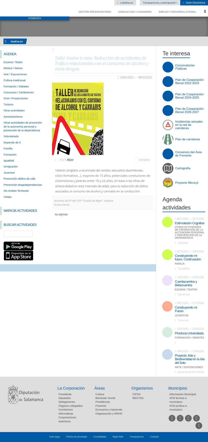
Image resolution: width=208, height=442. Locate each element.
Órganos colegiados (71, 405)
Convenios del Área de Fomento (188, 154)
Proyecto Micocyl (186, 182)
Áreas (99, 388)
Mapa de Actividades (20, 210)
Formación (10, 154)
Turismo (8, 104)
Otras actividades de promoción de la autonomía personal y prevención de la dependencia (23, 126)
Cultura (100, 394)
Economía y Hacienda (109, 409)
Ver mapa (144, 160)
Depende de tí (12, 142)
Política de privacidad (76, 436)
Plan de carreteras (187, 139)
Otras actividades (14, 110)
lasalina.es (17, 41)
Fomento (101, 405)
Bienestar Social (105, 398)
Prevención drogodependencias (23, 184)
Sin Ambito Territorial (16, 190)
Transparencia (136, 436)
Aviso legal (54, 436)
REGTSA (138, 398)
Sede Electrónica (195, 2)
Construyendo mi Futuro (186, 309)
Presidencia (103, 401)
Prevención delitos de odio (20, 178)
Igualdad (9, 160)
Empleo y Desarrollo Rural (177, 11)
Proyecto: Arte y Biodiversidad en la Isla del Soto (189, 359)
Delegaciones (67, 401)
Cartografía (182, 168)
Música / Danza (13, 68)
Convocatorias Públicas (185, 67)
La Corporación (71, 388)
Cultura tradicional (15, 80)
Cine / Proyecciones (16, 98)
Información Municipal (182, 394)
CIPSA (136, 394)
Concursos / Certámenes (19, 92)
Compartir (4, 267)
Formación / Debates (16, 86)
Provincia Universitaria (189, 333)
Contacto (154, 436)
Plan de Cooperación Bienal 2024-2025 (189, 96)
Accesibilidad (99, 436)
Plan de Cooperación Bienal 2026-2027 (189, 110)
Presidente (65, 394)
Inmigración (11, 166)
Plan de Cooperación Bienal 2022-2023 (189, 81)
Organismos (142, 388)
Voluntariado (11, 136)
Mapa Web (118, 436)
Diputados (65, 398)
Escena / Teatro (13, 62)
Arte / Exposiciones (15, 74)
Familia (8, 148)
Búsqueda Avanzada (44, 234)
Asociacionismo (13, 116)
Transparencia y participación (159, 2)
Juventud (9, 172)
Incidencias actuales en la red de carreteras (189, 125)
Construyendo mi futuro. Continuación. (188, 257)
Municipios (177, 388)
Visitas (8, 196)
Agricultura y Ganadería (135, 11)
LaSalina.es (126, 2)
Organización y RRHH (109, 413)
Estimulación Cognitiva (189, 223)
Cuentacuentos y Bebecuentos (186, 283)
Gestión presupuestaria (95, 11)
